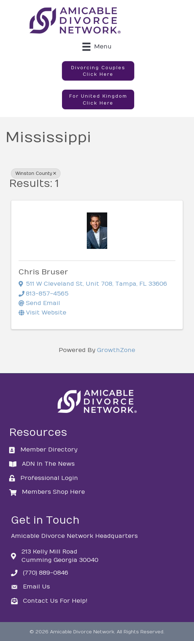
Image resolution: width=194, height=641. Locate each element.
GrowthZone (116, 350)
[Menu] (97, 46)
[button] (98, 71)
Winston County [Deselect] (35, 173)
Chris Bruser (43, 272)
